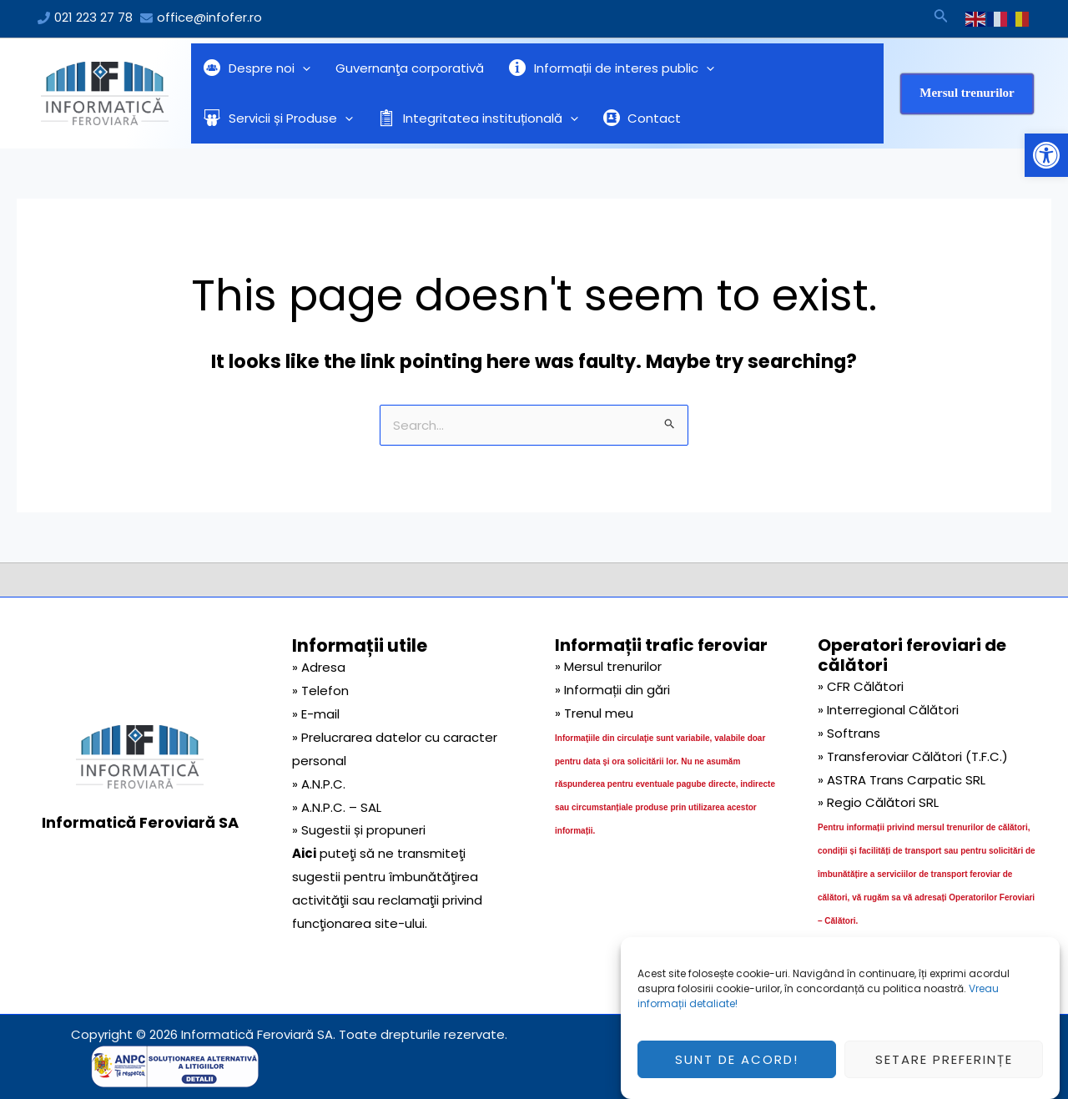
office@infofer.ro (209, 17)
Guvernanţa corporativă (409, 68)
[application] (302, 68)
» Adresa (318, 667)
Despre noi (257, 68)
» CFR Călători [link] (861, 686)
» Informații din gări (612, 689)
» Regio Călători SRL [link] (878, 802)
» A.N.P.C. (318, 784)
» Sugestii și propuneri (359, 830)
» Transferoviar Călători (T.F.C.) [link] (913, 756)
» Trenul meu (594, 713)
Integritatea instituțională (478, 118)
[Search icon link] (941, 18)
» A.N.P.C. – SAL (336, 807)
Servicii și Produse (278, 118)
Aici (304, 853)
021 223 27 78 (93, 17)
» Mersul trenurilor (608, 666)
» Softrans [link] (849, 733)
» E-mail (316, 714)
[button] (1046, 155)
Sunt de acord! (736, 1064)
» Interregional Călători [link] (888, 709)
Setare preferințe (944, 1064)
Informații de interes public (611, 68)
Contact (642, 118)
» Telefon (320, 690)
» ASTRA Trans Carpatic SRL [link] (901, 780)
